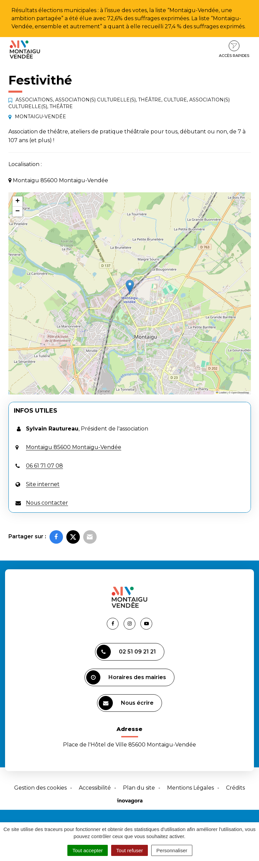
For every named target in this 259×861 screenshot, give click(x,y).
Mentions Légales (190, 788)
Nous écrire (126, 703)
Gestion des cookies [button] (40, 788)
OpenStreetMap (240, 392)
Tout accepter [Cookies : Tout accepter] (87, 850)
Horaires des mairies (126, 677)
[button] (130, 286)
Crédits (235, 788)
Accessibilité (95, 788)
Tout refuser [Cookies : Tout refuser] (129, 850)
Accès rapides (234, 49)
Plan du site (139, 788)
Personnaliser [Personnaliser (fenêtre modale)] (171, 850)
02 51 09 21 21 (126, 652)
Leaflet (221, 392)
